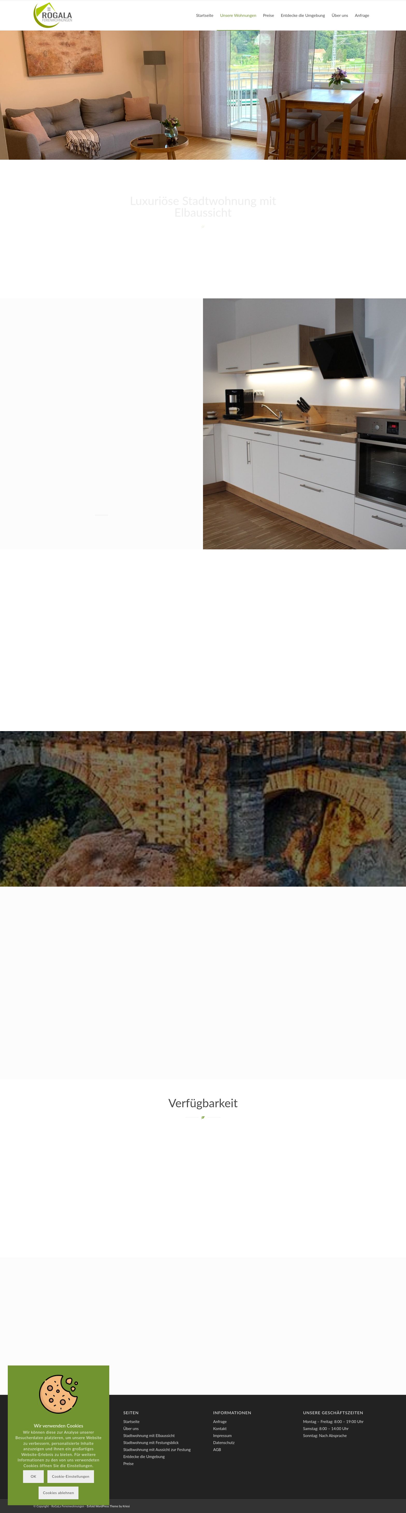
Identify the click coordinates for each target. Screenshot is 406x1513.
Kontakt (220, 1428)
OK (33, 1476)
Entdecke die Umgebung (144, 1456)
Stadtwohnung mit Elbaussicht (149, 1435)
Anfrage (220, 1421)
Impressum (222, 1435)
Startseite (131, 1421)
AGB (217, 1449)
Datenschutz (224, 1442)
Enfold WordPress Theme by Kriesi (108, 1506)
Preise (128, 1463)
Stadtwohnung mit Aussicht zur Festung (157, 1449)
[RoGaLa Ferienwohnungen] (52, 15)
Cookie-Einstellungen (70, 1476)
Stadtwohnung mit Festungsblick (151, 1442)
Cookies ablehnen (58, 1492)
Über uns (131, 1428)
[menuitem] (205, 15)
